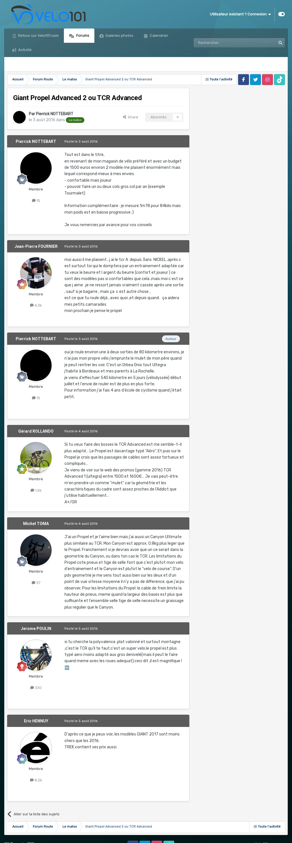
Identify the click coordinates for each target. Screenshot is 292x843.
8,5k (36, 780)
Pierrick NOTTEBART (54, 114)
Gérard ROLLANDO (36, 431)
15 (36, 200)
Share (130, 117)
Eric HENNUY (36, 721)
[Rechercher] (222, 42)
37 (36, 583)
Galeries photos (119, 35)
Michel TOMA (36, 523)
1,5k (36, 490)
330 (36, 688)
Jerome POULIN (36, 628)
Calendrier (158, 35)
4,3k (36, 305)
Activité (24, 50)
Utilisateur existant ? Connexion (240, 14)
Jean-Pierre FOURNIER (36, 246)
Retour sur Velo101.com (38, 35)
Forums (82, 35)
